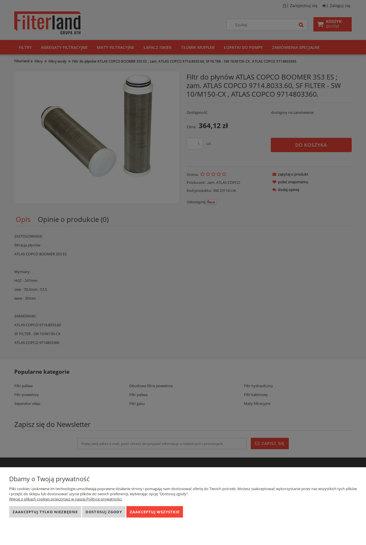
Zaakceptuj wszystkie (155, 511)
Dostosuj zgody (103, 511)
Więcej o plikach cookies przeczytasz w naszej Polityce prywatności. (65, 499)
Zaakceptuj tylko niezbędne (45, 511)
